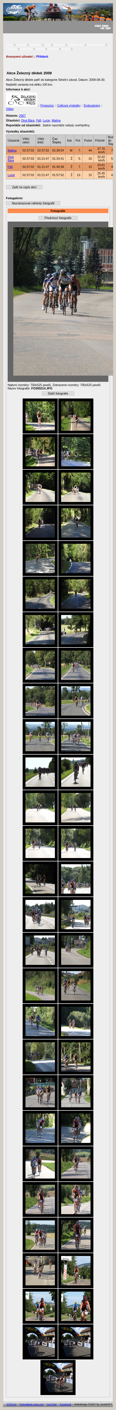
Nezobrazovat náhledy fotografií (33, 203)
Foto (47, 44)
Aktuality (35, 44)
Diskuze (59, 44)
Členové (11, 49)
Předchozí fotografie (57, 218)
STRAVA (11, 1404)
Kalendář (26, 49)
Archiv (66, 49)
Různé (40, 49)
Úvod (9, 44)
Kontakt (21, 44)
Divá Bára (28, 120)
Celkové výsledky (68, 105)
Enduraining (92, 105)
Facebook (65, 1404)
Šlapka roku (76, 44)
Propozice (47, 105)
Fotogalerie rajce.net (32, 1404)
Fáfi (38, 120)
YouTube (51, 1404)
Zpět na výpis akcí (24, 187)
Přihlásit (42, 56)
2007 (22, 115)
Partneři (53, 49)
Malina (56, 120)
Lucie (46, 120)
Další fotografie (58, 393)
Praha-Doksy (96, 44)
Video (10, 109)
